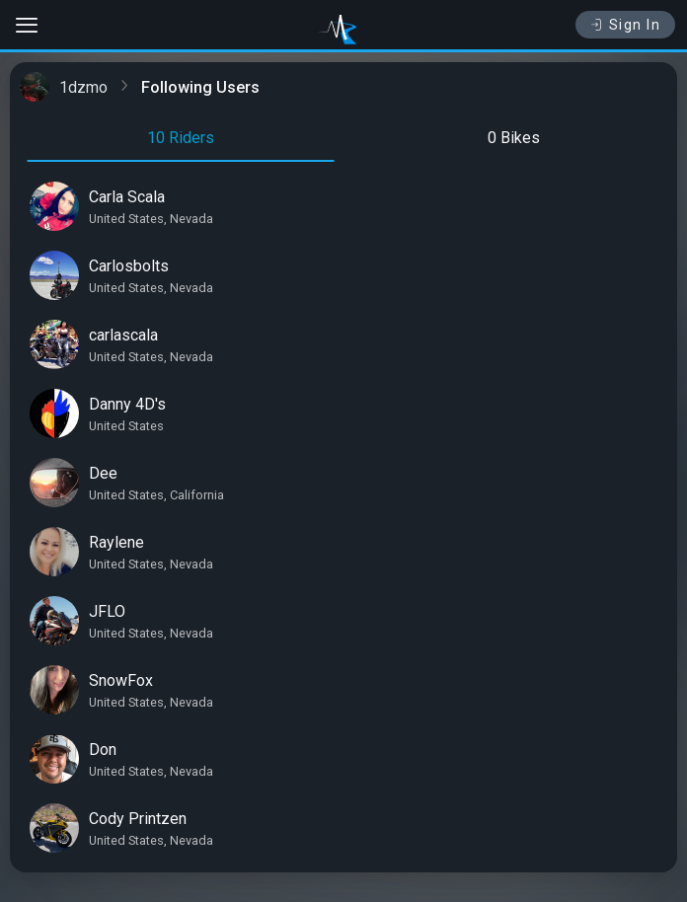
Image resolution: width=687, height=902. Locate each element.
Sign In (625, 25)
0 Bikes (514, 137)
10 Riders (180, 137)
